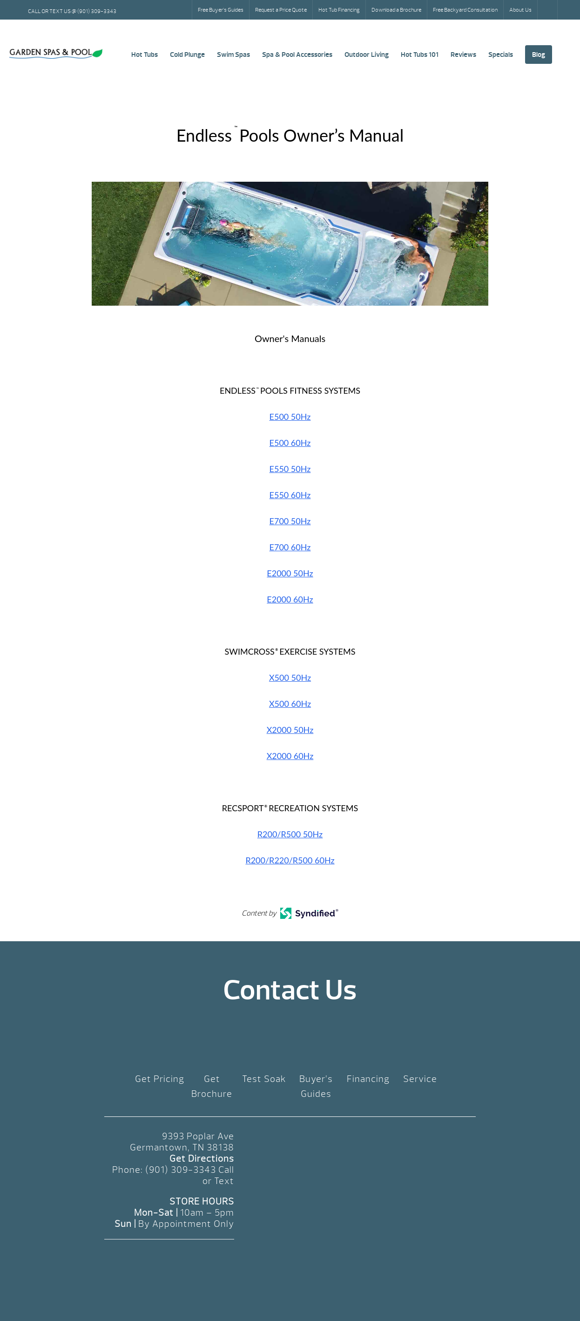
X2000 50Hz (290, 730)
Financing (368, 1079)
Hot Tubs (144, 54)
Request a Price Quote (281, 10)
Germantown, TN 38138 (182, 1147)
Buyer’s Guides (316, 1086)
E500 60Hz (290, 443)
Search (548, 10)
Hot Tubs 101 (419, 54)
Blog (538, 54)
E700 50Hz (290, 521)
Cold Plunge (187, 54)
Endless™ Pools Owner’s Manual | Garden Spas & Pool (55, 54)
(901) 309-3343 (180, 1170)
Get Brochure (211, 1086)
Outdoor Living (366, 54)
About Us (520, 10)
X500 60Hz (290, 703)
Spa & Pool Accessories (297, 54)
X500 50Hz (290, 677)
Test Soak (264, 1079)
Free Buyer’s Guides (220, 10)
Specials (500, 54)
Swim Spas (233, 54)
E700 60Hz (290, 547)
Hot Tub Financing (339, 10)
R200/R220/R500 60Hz (289, 860)
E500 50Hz (290, 416)
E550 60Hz (290, 495)
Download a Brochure (396, 10)
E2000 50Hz (290, 573)
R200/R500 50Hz (290, 834)
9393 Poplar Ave (198, 1136)
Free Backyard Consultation (465, 10)
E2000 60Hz (290, 599)
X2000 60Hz (290, 756)
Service (420, 1079)
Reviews (463, 54)
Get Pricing (159, 1079)
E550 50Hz (290, 469)
